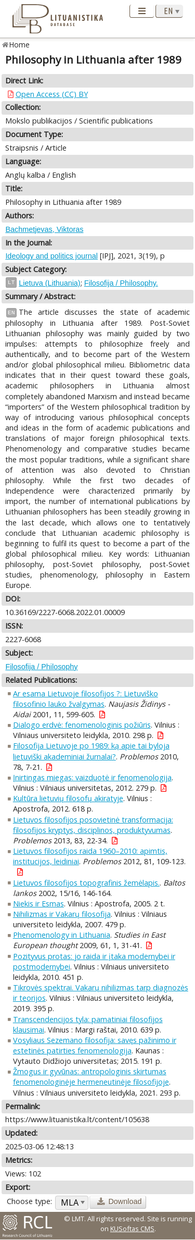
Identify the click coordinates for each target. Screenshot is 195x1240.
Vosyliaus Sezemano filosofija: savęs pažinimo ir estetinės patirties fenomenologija (94, 1045)
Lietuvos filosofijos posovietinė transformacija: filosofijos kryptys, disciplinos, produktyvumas (93, 825)
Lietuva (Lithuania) (49, 283)
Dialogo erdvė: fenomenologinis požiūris (82, 725)
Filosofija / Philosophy (41, 666)
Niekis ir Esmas (38, 903)
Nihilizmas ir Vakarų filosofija (62, 914)
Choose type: (29, 1201)
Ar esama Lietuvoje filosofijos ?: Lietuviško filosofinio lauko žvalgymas (85, 699)
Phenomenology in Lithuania (61, 935)
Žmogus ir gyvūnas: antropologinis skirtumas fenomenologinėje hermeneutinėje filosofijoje (91, 1076)
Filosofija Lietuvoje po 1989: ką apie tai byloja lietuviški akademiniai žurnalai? (91, 751)
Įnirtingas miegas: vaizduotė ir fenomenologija (92, 777)
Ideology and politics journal (51, 256)
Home (19, 45)
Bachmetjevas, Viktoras (44, 229)
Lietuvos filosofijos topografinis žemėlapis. (86, 883)
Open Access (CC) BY (52, 94)
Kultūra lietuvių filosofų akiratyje (68, 798)
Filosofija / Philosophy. (121, 283)
